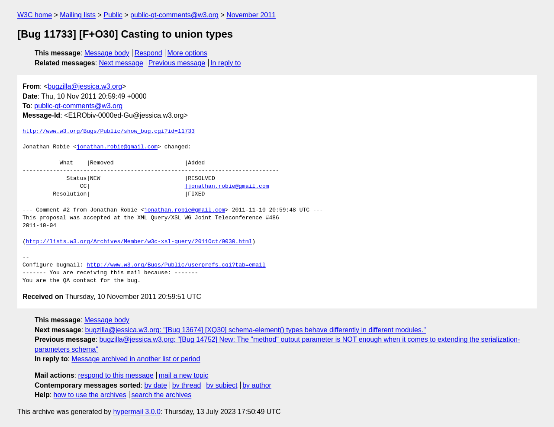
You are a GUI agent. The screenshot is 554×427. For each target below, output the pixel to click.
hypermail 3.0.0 (136, 411)
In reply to (225, 63)
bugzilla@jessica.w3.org (85, 86)
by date (155, 385)
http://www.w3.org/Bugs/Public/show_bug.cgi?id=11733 (109, 131)
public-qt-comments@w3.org (174, 15)
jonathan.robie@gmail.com (117, 147)
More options (187, 53)
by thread (186, 385)
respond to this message (115, 375)
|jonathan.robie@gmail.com (226, 186)
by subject (221, 385)
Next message (121, 63)
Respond (148, 53)
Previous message (177, 63)
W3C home (34, 15)
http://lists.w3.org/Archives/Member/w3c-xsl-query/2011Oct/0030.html (139, 242)
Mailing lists (78, 15)
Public (112, 15)
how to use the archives (90, 394)
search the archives (162, 394)
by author (256, 385)
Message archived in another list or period (135, 359)
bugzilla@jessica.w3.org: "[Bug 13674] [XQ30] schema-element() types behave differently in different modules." (255, 330)
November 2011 (251, 15)
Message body (106, 53)
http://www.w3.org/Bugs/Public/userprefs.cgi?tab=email (176, 265)
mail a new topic (184, 375)
